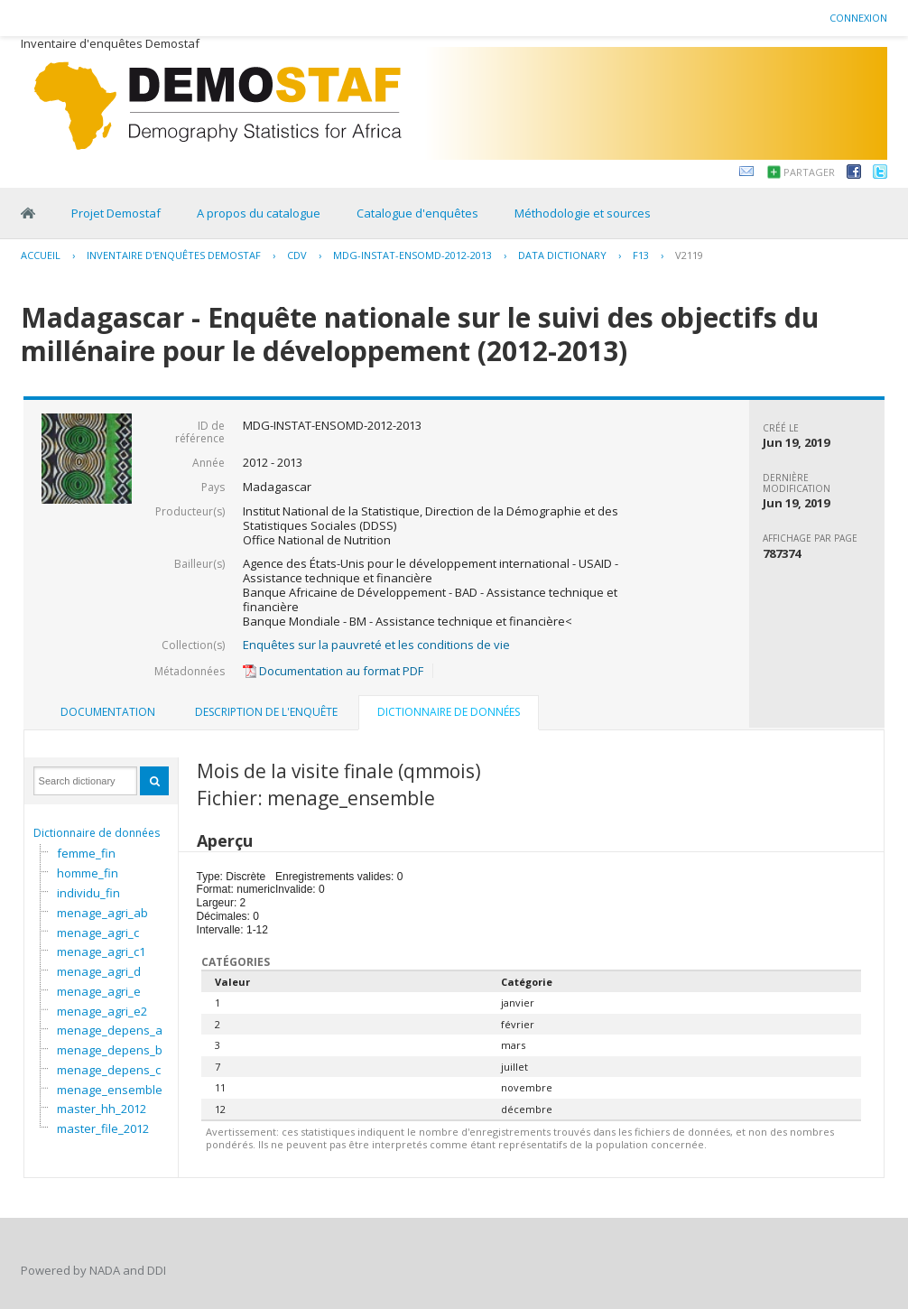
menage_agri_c (98, 932)
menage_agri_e (99, 991)
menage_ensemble (109, 1089)
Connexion (858, 17)
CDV (297, 255)
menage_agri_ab (102, 912)
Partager (809, 172)
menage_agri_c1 (101, 951)
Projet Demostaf (116, 213)
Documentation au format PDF (333, 671)
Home (28, 213)
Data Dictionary (562, 255)
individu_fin (88, 893)
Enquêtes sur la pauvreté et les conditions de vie (376, 644)
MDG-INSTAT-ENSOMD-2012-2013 (412, 255)
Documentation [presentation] (107, 711)
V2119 (689, 255)
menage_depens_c (109, 1070)
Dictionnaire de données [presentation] (448, 711)
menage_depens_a (109, 1030)
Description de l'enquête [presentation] (266, 711)
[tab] (108, 712)
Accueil (40, 255)
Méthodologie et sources (582, 213)
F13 (641, 255)
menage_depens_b (109, 1050)
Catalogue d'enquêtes (417, 213)
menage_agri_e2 (102, 1011)
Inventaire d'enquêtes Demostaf (174, 255)
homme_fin (87, 873)
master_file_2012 (103, 1128)
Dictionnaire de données (96, 832)
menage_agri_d (99, 971)
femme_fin (86, 853)
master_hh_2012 (101, 1108)
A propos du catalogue (258, 213)
